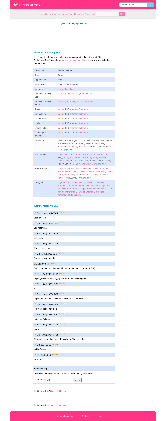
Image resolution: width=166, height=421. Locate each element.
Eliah (63, 94)
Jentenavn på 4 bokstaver (69, 195)
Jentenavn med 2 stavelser (91, 192)
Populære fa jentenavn (101, 185)
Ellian (60, 89)
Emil (60, 154)
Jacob (72, 154)
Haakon (102, 157)
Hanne (61, 171)
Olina (75, 171)
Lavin (97, 171)
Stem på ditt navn (58, 391)
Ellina (71, 89)
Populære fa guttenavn (78, 185)
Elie (77, 94)
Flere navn (101, 164)
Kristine (82, 171)
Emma (67, 168)
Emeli (60, 168)
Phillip (93, 154)
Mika (66, 175)
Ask (83, 164)
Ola (87, 164)
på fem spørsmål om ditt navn (75, 60)
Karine (110, 171)
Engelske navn (64, 182)
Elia (73, 101)
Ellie (66, 89)
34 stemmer (82, 114)
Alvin (67, 161)
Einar (95, 157)
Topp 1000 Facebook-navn (93, 189)
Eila (69, 101)
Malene (94, 175)
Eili (91, 101)
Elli (82, 101)
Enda (66, 157)
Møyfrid (90, 171)
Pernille (61, 178)
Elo (72, 94)
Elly (64, 101)
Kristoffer (87, 157)
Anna (101, 168)
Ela (77, 101)
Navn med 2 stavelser (83, 182)
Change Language (65, 416)
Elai (82, 94)
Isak (106, 154)
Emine (84, 168)
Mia (100, 175)
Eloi (91, 94)
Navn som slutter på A (69, 189)
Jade (68, 178)
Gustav (107, 161)
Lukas (65, 154)
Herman (85, 154)
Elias (78, 154)
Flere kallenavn (65, 150)
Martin (100, 154)
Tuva (77, 168)
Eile (86, 94)
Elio (68, 94)
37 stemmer (82, 109)
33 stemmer (82, 133)
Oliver (93, 164)
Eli (59, 94)
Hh (73, 164)
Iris (72, 168)
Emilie (95, 168)
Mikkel (61, 161)
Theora (68, 171)
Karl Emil (78, 157)
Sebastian (83, 161)
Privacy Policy (103, 416)
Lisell (105, 175)
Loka (72, 175)
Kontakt (85, 416)
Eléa (87, 101)
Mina (103, 171)
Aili (106, 168)
